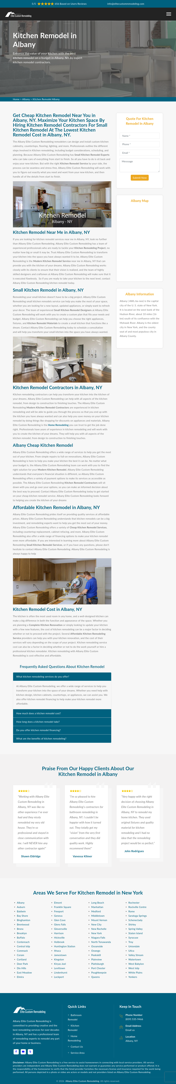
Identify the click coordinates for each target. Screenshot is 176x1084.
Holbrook (59, 941)
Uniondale (134, 946)
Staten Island (135, 933)
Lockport (59, 976)
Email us (130, 1029)
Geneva (58, 915)
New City (96, 924)
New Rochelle (99, 928)
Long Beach (97, 902)
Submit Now (140, 177)
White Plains (135, 972)
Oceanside (97, 946)
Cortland (22, 959)
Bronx (20, 928)
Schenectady (135, 920)
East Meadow (24, 972)
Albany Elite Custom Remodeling (81, 1081)
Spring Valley (135, 928)
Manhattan (97, 907)
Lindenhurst (60, 972)
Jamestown (60, 955)
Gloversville (60, 928)
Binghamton (23, 920)
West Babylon (136, 963)
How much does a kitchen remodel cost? (38, 713)
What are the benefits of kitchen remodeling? (41, 738)
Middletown (98, 915)
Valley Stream (135, 955)
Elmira (20, 976)
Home (16, 99)
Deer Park (22, 963)
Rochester (134, 902)
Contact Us (77, 1046)
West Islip (133, 968)
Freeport (59, 911)
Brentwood (23, 924)
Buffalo (21, 937)
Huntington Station (64, 946)
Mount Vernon (99, 920)
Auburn (21, 907)
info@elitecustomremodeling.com (125, 3)
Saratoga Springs (137, 915)
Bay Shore (22, 915)
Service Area (77, 1052)
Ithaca (57, 950)
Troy (130, 941)
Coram (20, 955)
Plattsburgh (97, 963)
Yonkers (132, 976)
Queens (95, 976)
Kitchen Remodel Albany (46, 99)
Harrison (59, 933)
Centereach (23, 941)
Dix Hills (21, 968)
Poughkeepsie (99, 972)
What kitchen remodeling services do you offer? (42, 676)
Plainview (96, 959)
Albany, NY (132, 1040)
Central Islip (23, 946)
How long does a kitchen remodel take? (38, 721)
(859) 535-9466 (134, 1019)
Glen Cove (60, 920)
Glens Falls (60, 924)
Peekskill (96, 955)
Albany (26, 99)
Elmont (58, 902)
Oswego (95, 950)
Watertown (134, 959)
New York (96, 933)
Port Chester (98, 968)
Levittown (59, 968)
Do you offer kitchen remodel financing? (38, 730)
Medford (96, 911)
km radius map (140, 242)
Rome (131, 911)
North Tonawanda (101, 941)
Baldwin (21, 911)
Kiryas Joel (60, 963)
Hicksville (59, 937)
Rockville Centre (137, 907)
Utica (131, 950)
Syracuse (133, 937)
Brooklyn (22, 933)
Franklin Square (62, 907)
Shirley (132, 924)
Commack (22, 950)
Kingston (59, 959)
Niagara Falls (98, 937)
